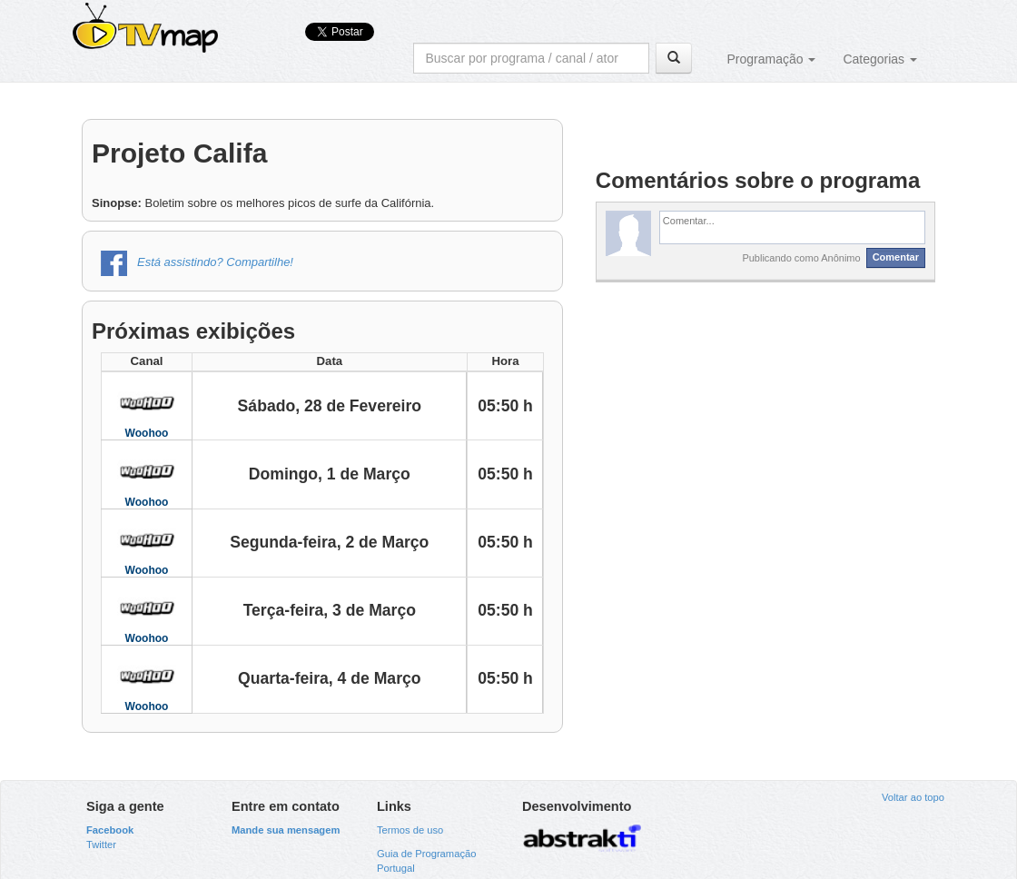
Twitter (101, 844)
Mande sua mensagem (286, 830)
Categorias (880, 59)
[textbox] (792, 227)
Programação (770, 59)
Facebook (109, 830)
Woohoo (147, 433)
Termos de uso (410, 830)
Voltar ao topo (913, 797)
